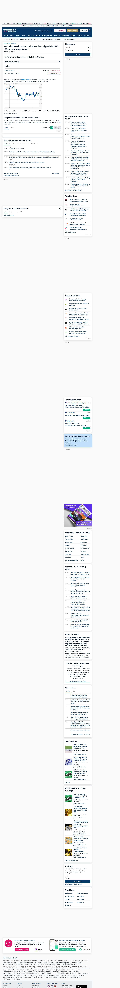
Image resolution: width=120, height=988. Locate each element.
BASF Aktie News (8, 964)
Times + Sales (69, 539)
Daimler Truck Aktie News (20, 975)
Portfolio (68, 905)
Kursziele (68, 557)
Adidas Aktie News (82, 973)
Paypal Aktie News (34, 968)
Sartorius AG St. (9, 70)
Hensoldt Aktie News (9, 968)
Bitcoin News (38, 962)
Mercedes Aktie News (49, 970)
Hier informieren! (71, 445)
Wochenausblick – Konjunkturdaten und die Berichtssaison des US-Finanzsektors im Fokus (77, 205)
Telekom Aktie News (78, 975)
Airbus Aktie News (82, 968)
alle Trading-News (71, 232)
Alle (14, 144)
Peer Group (34, 144)
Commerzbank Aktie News (63, 966)
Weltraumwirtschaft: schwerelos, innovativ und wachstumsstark (78, 228)
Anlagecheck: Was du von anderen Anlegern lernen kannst (79, 318)
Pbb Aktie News (63, 977)
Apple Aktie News (49, 966)
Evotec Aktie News (31, 972)
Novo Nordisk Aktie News (60, 972)
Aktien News (15, 960)
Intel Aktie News (7, 973)
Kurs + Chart (69, 536)
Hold (15, 212)
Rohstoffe (65, 36)
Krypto (73, 36)
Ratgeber (87, 36)
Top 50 (67, 899)
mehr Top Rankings (71, 860)
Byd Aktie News (7, 970)
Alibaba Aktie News (65, 975)
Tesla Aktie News (76, 962)
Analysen (17, 73)
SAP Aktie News (21, 966)
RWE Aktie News (46, 968)
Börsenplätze (69, 542)
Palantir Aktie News (19, 973)
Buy (10, 212)
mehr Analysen (9, 215)
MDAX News (43, 960)
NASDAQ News (72, 960)
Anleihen (57, 36)
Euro (67, 23)
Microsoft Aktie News (9, 966)
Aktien (5, 36)
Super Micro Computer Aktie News (47, 977)
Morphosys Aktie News (44, 972)
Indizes (17, 36)
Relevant (7, 144)
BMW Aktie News (18, 977)
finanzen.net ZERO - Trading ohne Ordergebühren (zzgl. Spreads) (77, 299)
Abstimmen (77, 881)
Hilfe (19, 986)
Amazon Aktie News (31, 964)
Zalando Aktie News (30, 977)
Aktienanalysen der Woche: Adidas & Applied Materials (78, 214)
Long (6, 127)
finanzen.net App (67, 986)
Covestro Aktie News (32, 973)
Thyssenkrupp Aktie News (34, 970)
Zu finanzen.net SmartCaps (78, 681)
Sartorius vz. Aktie (18, 39)
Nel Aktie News (7, 975)
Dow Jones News (62, 960)
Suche (78, 54)
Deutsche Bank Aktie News (35, 966)
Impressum (35, 986)
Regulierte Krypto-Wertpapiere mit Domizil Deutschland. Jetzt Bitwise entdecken (78, 323)
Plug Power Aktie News (79, 966)
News (11, 36)
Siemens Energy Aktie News (46, 964)
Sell (21, 212)
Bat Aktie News (7, 977)
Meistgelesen (20, 148)
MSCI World (24, 23)
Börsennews (6, 960)
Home (5, 39)
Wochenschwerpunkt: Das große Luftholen (79, 304)
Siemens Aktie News (46, 973)
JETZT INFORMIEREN (22, 950)
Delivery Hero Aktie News (51, 975)
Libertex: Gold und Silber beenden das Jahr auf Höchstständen (76, 327)
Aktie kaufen (53, 73)
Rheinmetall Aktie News (63, 962)
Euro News (14, 962)
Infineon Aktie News (22, 968)
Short (12, 127)
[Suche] (52, 30)
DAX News (35, 960)
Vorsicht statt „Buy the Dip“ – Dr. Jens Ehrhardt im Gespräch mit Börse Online (79, 313)
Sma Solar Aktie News (36, 975)
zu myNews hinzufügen (11, 175)
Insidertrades (85, 554)
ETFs (29, 36)
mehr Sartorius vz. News (11, 173)
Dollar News (6, 962)
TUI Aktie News (60, 964)
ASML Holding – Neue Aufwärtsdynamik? (76, 219)
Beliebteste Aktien (82, 893)
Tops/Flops (80, 899)
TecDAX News (52, 960)
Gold (84, 23)
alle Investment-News (72, 336)
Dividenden (80, 902)
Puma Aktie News (71, 973)
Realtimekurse (69, 896)
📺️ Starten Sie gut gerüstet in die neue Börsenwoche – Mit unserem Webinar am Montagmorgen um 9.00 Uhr (78, 200)
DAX (4, 23)
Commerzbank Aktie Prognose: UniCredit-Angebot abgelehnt (79, 209)
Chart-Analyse (69, 548)
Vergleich (68, 545)
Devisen (79, 36)
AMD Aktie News (8, 972)
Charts (7, 73)
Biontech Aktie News (19, 970)
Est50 (14, 23)
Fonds (24, 36)
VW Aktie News (17, 979)
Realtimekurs (69, 551)
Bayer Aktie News (19, 964)
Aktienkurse (69, 893)
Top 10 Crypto (37, 23)
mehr (67, 782)
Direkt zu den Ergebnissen (73, 884)
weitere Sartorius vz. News (73, 190)
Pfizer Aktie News (74, 972)
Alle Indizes (80, 896)
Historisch (84, 545)
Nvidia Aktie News (49, 962)
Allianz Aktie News (71, 964)
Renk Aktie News (57, 968)
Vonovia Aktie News (75, 970)
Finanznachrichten (25, 960)
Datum (13, 148)
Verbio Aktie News (74, 977)
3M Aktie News (7, 979)
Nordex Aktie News (62, 970)
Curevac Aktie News (59, 973)
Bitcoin (57, 23)
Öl (75, 23)
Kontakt (5, 986)
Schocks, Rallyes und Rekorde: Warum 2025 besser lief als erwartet (78, 332)
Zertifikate (36, 36)
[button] (60, 30)
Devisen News (83, 960)
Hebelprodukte (47, 36)
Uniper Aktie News (19, 972)
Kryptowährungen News (26, 962)
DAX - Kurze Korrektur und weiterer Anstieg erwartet (78, 223)
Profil (82, 557)
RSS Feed (55, 173)
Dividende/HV (85, 548)
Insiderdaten (69, 902)
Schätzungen (84, 539)
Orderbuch (84, 542)
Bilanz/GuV (84, 536)
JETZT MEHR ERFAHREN (67, 950)
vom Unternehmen (23, 144)
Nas (48, 23)
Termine (83, 551)
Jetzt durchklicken (80, 754)
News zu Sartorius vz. (29, 39)
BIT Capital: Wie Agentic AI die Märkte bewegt (78, 309)
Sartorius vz (25, 79)
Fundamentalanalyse (71, 560)
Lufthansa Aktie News (69, 968)
